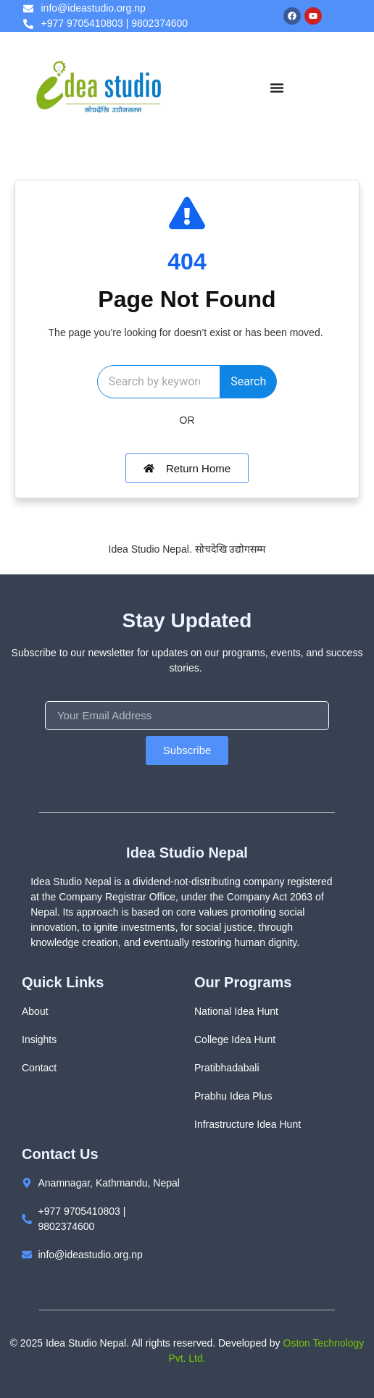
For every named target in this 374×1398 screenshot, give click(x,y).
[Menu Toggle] (277, 87)
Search (248, 381)
